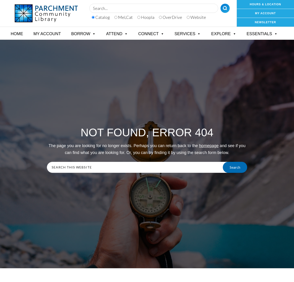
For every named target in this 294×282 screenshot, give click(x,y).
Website (196, 17)
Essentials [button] (262, 33)
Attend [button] (117, 33)
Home (17, 33)
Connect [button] (151, 33)
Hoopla (145, 17)
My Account (47, 33)
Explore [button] (223, 33)
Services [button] (188, 33)
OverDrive (170, 17)
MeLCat (123, 17)
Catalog (101, 17)
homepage (209, 145)
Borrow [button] (83, 33)
